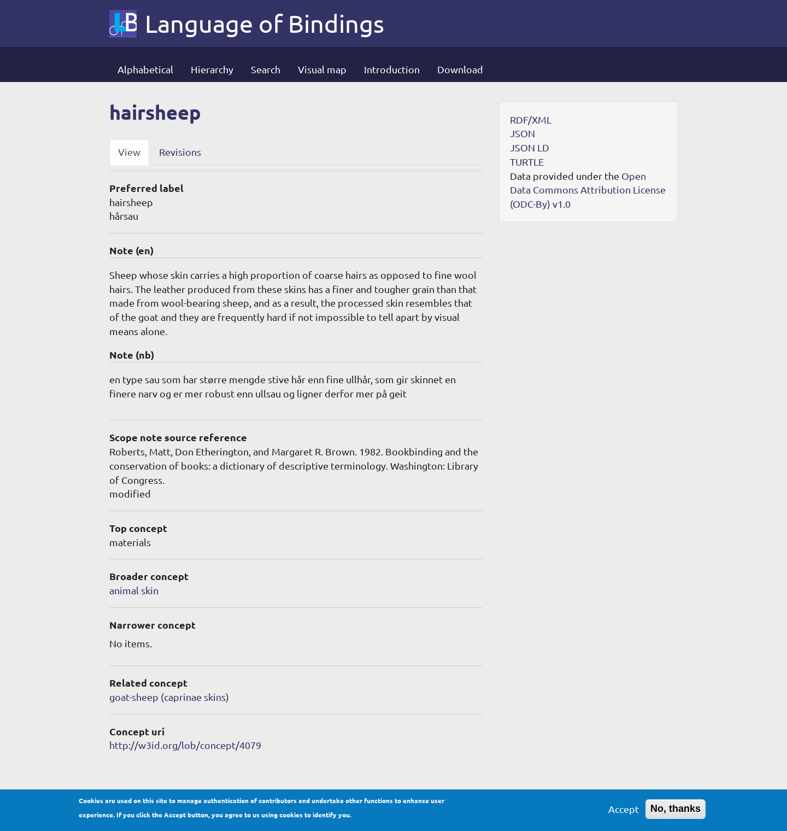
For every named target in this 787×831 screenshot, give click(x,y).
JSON (522, 133)
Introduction (392, 69)
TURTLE (527, 161)
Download (460, 69)
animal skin (133, 590)
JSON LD (529, 147)
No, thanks (675, 811)
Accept (623, 812)
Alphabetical (145, 69)
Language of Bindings (264, 23)
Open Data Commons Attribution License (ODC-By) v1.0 (588, 189)
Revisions (180, 151)
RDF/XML (530, 119)
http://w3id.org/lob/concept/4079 (185, 745)
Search (265, 69)
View (129, 151)
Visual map (322, 69)
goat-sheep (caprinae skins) (169, 697)
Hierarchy (212, 69)
